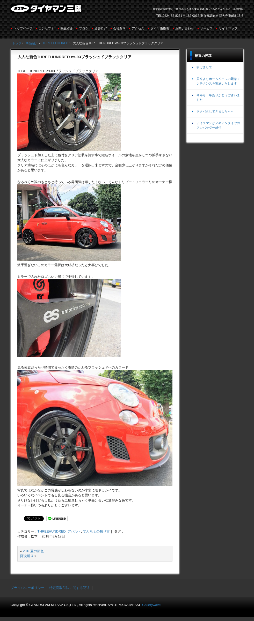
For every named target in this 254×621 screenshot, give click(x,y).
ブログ (83, 28)
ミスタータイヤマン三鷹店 (47, 10)
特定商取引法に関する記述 (69, 588)
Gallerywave (151, 605)
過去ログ (101, 28)
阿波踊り (27, 556)
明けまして (204, 67)
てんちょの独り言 (96, 531)
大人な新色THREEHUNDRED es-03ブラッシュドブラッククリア (75, 57)
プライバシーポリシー (27, 588)
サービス (206, 28)
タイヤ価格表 (159, 28)
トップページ (23, 28)
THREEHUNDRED (52, 531)
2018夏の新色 (33, 551)
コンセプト (46, 28)
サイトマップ (228, 28)
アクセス (138, 28)
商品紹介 (66, 28)
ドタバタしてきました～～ (215, 111)
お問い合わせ (184, 28)
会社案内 (119, 28)
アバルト (74, 531)
